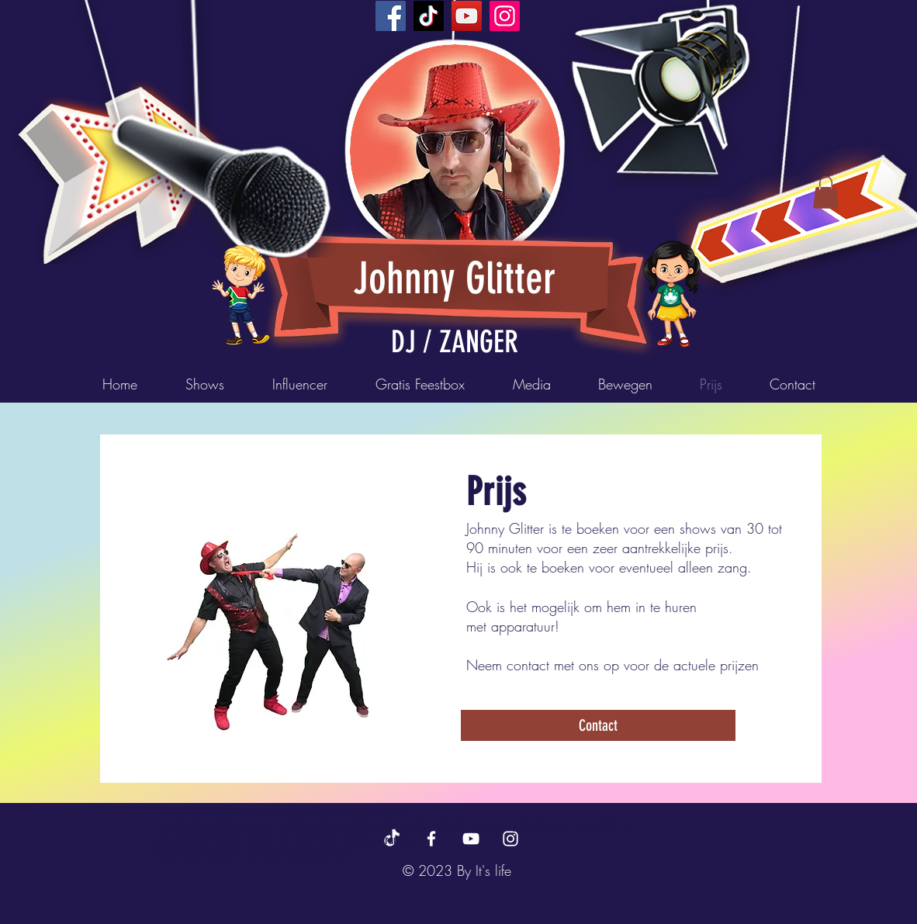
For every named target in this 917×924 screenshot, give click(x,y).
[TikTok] (429, 16)
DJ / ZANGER (454, 342)
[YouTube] (467, 16)
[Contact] (598, 725)
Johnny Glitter (454, 278)
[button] (825, 192)
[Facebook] (390, 16)
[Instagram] (505, 16)
